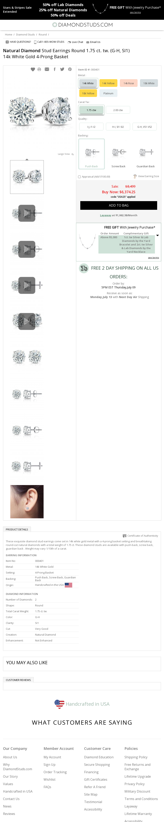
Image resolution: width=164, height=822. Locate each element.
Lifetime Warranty (138, 771)
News (7, 763)
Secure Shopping (97, 722)
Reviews (9, 771)
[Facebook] (82, 815)
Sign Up (49, 722)
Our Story (10, 734)
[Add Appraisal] (79, 172)
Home (8, 34)
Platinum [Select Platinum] (108, 89)
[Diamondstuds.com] (82, 25)
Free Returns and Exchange (137, 724)
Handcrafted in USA (82, 661)
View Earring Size (146, 172)
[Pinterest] (91, 815)
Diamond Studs (25, 34)
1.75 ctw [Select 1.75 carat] (91, 106)
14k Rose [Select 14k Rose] (129, 79)
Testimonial (93, 759)
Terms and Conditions (141, 756)
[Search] (13, 24)
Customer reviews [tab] (18, 637)
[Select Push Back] (91, 148)
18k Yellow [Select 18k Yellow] (88, 89)
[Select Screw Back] (119, 148)
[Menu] (5, 24)
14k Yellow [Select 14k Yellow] (108, 79)
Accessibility (93, 766)
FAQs (47, 744)
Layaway (130, 763)
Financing (91, 729)
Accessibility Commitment (134, 780)
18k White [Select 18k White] (149, 79)
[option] (27, 173)
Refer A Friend (95, 744)
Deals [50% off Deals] (63, 15)
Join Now (145, 803)
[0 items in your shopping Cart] (159, 24)
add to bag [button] (118, 201)
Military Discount (137, 748)
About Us (10, 714)
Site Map (90, 751)
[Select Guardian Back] (146, 148)
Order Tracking (55, 729)
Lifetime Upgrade (137, 734)
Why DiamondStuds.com (17, 724)
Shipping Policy (135, 714)
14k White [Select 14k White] (88, 79)
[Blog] (102, 815)
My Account (52, 714)
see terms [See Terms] (153, 253)
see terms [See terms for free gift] (135, 12)
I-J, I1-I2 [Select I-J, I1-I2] (91, 123)
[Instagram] (61, 815)
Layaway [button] (105, 211)
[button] (33, 65)
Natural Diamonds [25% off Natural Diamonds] (63, 9)
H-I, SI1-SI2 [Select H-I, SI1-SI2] (118, 123)
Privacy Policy (134, 741)
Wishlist (49, 737)
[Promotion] (18, 9)
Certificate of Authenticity (140, 531)
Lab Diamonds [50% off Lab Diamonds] (63, 4)
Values (8, 741)
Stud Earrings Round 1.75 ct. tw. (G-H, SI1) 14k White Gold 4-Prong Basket (66, 53)
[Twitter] (72, 815)
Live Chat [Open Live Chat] (75, 42)
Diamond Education (99, 714)
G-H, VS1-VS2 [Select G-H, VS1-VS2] (144, 123)
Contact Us (11, 756)
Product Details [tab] (17, 525)
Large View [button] (66, 149)
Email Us (93, 42)
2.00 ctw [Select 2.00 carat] (118, 106)
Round (43, 34)
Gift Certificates (95, 737)
